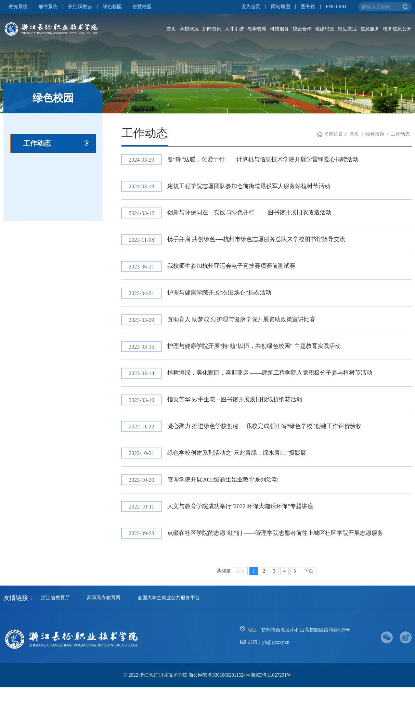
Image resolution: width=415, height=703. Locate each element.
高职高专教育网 (103, 613)
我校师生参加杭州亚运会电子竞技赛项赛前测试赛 (237, 271)
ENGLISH (336, 6)
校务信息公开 (397, 29)
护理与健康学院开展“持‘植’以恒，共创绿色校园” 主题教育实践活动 (261, 354)
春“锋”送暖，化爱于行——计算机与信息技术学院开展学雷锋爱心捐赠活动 (270, 160)
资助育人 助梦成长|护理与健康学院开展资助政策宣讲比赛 (247, 326)
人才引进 (234, 29)
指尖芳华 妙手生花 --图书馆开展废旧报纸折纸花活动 (240, 409)
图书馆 (308, 6)
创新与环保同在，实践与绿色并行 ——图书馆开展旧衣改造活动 (256, 215)
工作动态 (37, 143)
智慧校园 (142, 6)
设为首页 (250, 6)
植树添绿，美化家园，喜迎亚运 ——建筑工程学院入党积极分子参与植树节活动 (278, 382)
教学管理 (257, 29)
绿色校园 (112, 6)
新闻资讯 (211, 29)
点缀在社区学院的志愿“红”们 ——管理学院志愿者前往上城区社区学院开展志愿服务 (283, 548)
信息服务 (369, 29)
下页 (308, 586)
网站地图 (280, 6)
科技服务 (279, 29)
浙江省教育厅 (55, 613)
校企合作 (302, 29)
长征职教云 (80, 6)
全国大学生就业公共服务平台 (169, 613)
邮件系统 (47, 6)
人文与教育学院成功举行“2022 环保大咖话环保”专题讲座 (246, 520)
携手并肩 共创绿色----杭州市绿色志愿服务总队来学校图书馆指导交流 (263, 243)
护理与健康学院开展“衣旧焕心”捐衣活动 (224, 299)
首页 (171, 29)
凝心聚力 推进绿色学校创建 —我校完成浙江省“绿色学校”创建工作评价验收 (272, 437)
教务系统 (18, 6)
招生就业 (347, 29)
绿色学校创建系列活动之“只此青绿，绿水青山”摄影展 (242, 465)
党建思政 (324, 29)
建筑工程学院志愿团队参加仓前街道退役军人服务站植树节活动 (255, 188)
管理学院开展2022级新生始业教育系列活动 (227, 493)
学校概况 (189, 29)
